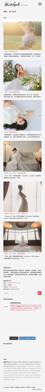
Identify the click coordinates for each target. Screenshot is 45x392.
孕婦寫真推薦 (6, 366)
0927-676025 (13, 287)
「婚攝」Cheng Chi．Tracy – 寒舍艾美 (15, 213)
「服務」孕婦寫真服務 (10, 132)
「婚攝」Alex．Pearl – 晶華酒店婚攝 (14, 173)
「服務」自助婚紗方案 (10, 51)
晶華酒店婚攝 (14, 372)
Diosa (22, 377)
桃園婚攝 (9, 370)
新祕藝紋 (37, 362)
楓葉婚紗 (38, 370)
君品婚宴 (26, 377)
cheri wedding (20, 364)
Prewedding (26, 370)
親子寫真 (15, 375)
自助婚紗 (9, 364)
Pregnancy (6, 375)
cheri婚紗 (19, 362)
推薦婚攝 (24, 362)
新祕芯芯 (31, 377)
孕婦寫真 (27, 364)
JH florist (38, 368)
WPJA (9, 372)
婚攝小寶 (9, 362)
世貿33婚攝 (7, 379)
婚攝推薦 (39, 366)
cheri (27, 366)
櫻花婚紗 (19, 368)
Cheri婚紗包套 (31, 362)
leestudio (39, 389)
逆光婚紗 (36, 377)
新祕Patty (20, 375)
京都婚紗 (23, 366)
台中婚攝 (5, 372)
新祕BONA (32, 364)
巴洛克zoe (24, 368)
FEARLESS (31, 375)
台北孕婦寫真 (32, 370)
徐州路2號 (34, 372)
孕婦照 (30, 366)
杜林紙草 (11, 375)
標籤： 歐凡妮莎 (9, 12)
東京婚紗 (20, 372)
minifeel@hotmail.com (14, 283)
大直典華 (13, 379)
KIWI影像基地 (15, 370)
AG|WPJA (25, 372)
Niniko (4, 368)
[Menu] (39, 4)
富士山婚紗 (26, 375)
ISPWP (29, 372)
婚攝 (4, 362)
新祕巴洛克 (13, 366)
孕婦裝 (8, 368)
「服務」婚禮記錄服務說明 (11, 92)
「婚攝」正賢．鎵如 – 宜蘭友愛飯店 (14, 253)
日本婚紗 (18, 366)
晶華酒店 (21, 370)
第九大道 (34, 366)
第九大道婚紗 (13, 368)
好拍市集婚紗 (17, 377)
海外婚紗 (38, 364)
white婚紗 (11, 377)
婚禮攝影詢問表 (15, 289)
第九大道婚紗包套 (31, 368)
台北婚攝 (14, 362)
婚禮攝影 (14, 364)
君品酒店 (7, 377)
